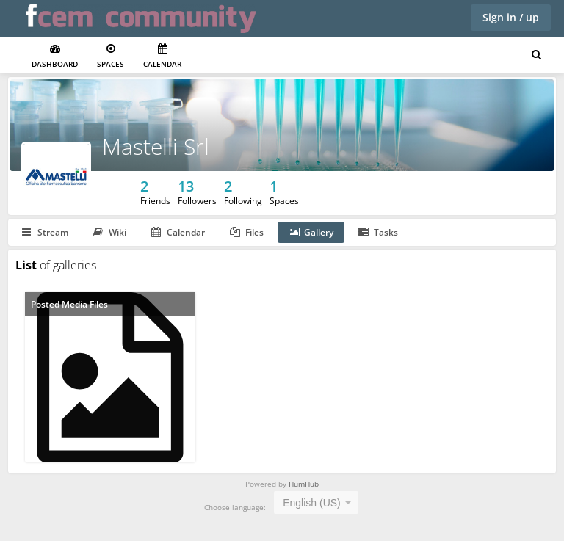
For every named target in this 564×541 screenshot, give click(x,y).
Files (247, 232)
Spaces (110, 56)
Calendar (162, 56)
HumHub (304, 484)
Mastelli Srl (155, 146)
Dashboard (55, 56)
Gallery (311, 232)
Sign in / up (510, 17)
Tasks (378, 232)
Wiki (109, 232)
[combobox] (316, 502)
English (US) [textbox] (312, 503)
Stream (45, 232)
